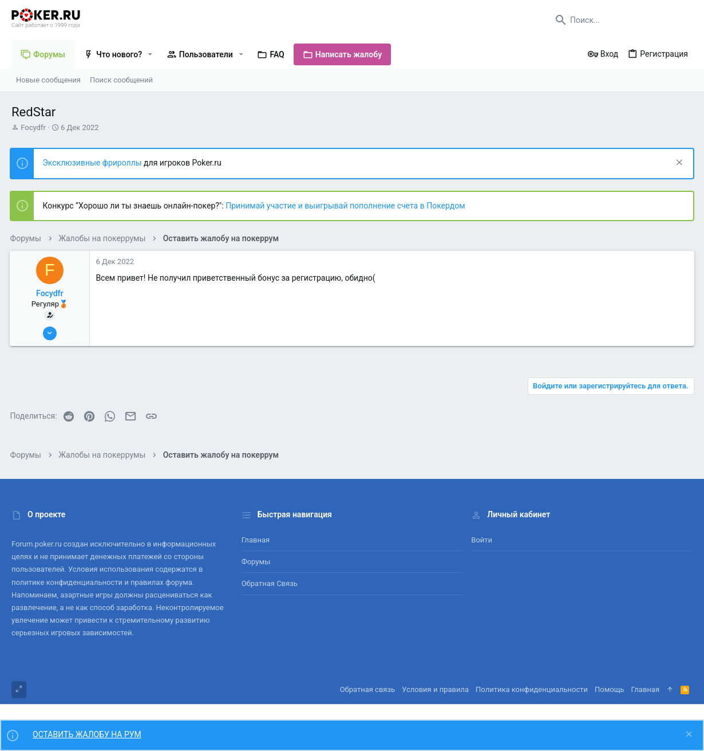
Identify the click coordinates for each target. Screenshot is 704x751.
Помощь (609, 689)
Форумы (256, 561)
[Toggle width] (18, 689)
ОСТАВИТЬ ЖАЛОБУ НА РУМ (87, 734)
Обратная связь (270, 583)
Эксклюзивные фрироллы (94, 162)
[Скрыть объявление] (676, 164)
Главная (256, 540)
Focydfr (33, 127)
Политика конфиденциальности (532, 689)
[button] (150, 54)
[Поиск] (621, 20)
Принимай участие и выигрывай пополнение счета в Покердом (346, 205)
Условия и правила (435, 689)
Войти (481, 540)
